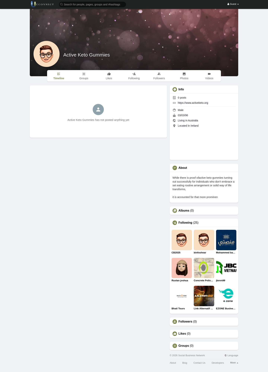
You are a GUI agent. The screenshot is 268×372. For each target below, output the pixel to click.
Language (231, 355)
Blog (184, 363)
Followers (185, 321)
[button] (92, 4)
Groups (183, 345)
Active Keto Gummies (86, 55)
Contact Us (199, 363)
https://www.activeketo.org (193, 102)
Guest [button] (233, 4)
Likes (182, 333)
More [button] (234, 362)
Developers (218, 363)
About (173, 363)
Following (185, 222)
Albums (183, 210)
